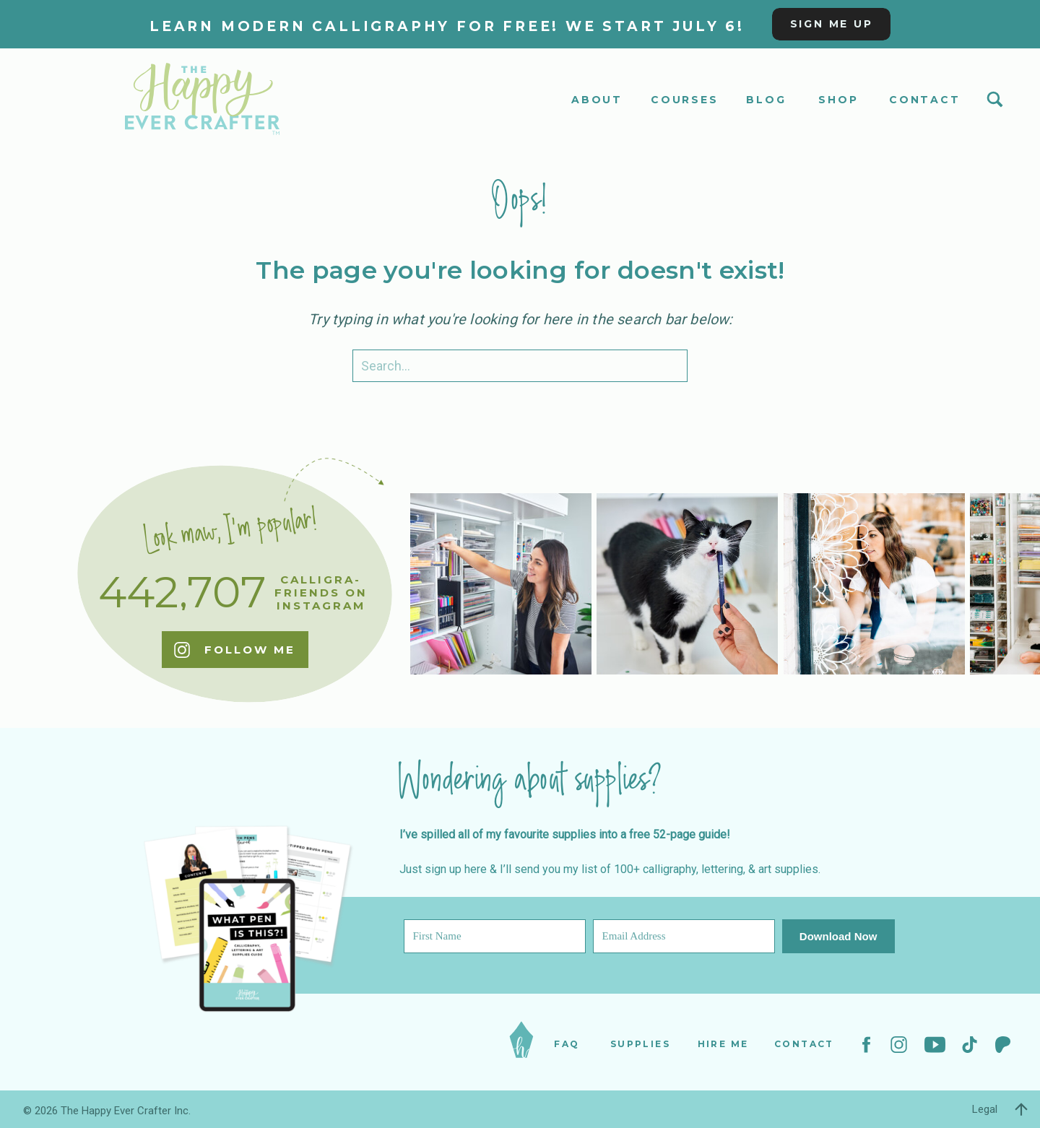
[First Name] (495, 936)
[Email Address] (684, 936)
